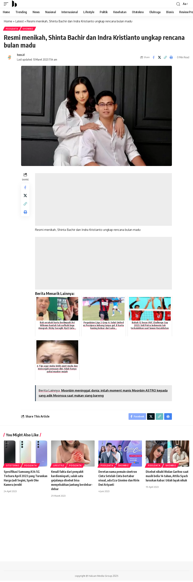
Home (8, 21)
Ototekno (12, 467)
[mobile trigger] (7, 4)
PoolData (12, 29)
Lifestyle (58, 467)
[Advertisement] (104, 200)
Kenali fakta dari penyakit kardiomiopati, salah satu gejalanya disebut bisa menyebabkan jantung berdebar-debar (68, 481)
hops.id (21, 55)
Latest (19, 21)
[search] (178, 4)
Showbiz (29, 29)
